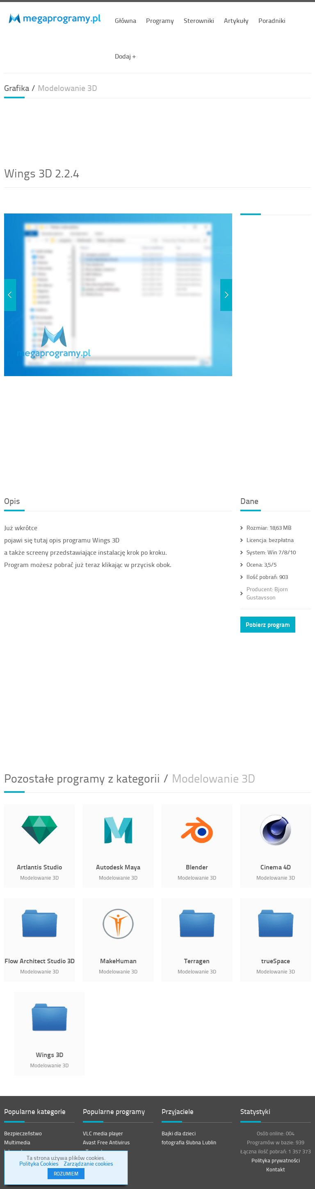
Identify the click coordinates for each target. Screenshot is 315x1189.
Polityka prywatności (275, 1160)
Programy (160, 20)
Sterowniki (199, 20)
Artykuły (236, 20)
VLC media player (103, 1133)
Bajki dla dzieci (179, 1133)
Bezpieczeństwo (23, 1133)
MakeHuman (118, 960)
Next (226, 295)
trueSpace (275, 960)
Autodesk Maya (118, 866)
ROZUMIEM (66, 1173)
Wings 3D (100, 1054)
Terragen (197, 960)
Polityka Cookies (39, 1163)
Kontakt (275, 1169)
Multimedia (17, 1142)
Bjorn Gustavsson (267, 593)
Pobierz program (268, 624)
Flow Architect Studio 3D (40, 960)
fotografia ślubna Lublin (189, 1142)
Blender (197, 866)
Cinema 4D (275, 866)
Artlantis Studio (39, 866)
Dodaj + (125, 56)
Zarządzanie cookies (88, 1163)
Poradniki (271, 20)
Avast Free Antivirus (106, 1142)
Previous (10, 295)
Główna (125, 20)
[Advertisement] (157, 131)
